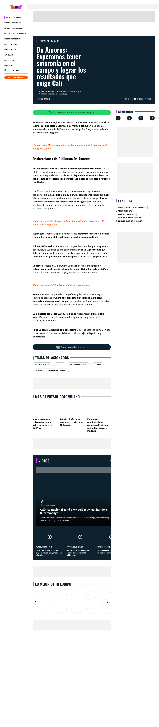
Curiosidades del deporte (15, 33)
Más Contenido (10, 44)
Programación (10, 49)
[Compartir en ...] (152, 118)
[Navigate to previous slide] (35, 602)
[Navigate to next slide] (108, 602)
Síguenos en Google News (71, 347)
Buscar (16, 70)
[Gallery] (72, 602)
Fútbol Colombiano (14, 17)
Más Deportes (10, 60)
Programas (9, 65)
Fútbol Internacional (13, 28)
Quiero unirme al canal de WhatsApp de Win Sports (72, 112)
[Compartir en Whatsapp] (140, 118)
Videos (43, 460)
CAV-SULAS (8, 55)
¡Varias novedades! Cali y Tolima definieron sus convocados (62, 285)
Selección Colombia (12, 39)
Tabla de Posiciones (12, 23)
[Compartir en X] (129, 118)
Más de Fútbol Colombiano (57, 396)
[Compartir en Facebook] (118, 118)
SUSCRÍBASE (15, 77)
